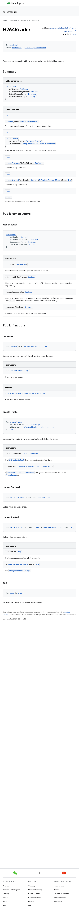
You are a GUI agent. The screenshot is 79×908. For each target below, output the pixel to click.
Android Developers (10, 21)
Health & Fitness (34, 894)
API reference (10, 12)
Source (5, 897)
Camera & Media (34, 897)
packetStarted (12, 180)
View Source (68, 31)
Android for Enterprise (11, 890)
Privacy (31, 901)
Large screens (59, 886)
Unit (7, 115)
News (5, 901)
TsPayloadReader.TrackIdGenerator (38, 143)
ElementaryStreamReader (35, 47)
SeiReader (24, 89)
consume (9, 122)
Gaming (31, 886)
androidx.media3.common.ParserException (25, 393)
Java (74, 34)
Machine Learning (35, 890)
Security (6, 894)
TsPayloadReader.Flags (49, 180)
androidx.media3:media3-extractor (62, 28)
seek (7, 197)
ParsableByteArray (28, 122)
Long (33, 180)
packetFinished (12, 163)
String (32, 96)
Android (6, 886)
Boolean (35, 91)
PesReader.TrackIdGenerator (20, 472)
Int (69, 180)
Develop (23, 21)
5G (29, 905)
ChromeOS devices (61, 894)
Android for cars (60, 897)
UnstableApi (12, 45)
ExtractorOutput (33, 141)
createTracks (11, 139)
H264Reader (17, 47)
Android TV (58, 901)
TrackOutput (11, 475)
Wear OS (57, 890)
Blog (4, 905)
